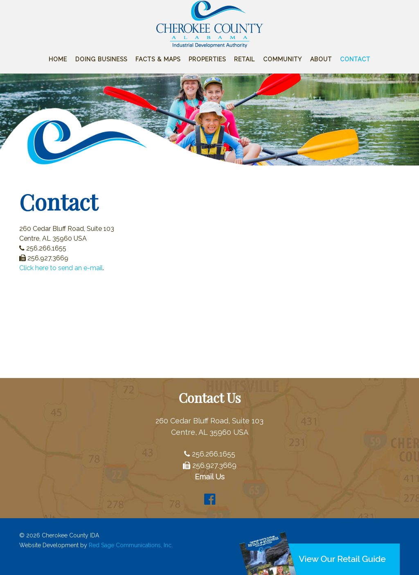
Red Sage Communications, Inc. (131, 545)
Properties (207, 59)
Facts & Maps (157, 59)
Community (282, 59)
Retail (244, 59)
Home (58, 59)
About (321, 59)
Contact (355, 59)
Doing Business (101, 59)
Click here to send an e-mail (61, 268)
